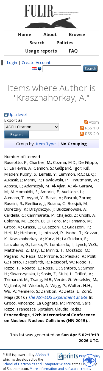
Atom (94, 122)
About (50, 34)
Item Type (46, 143)
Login (12, 62)
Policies (65, 43)
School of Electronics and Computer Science (37, 364)
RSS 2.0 (92, 133)
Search (37, 43)
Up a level (17, 114)
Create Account (36, 62)
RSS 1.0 (92, 128)
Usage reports (41, 51)
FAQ (73, 51)
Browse (77, 34)
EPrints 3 (42, 354)
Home (24, 34)
